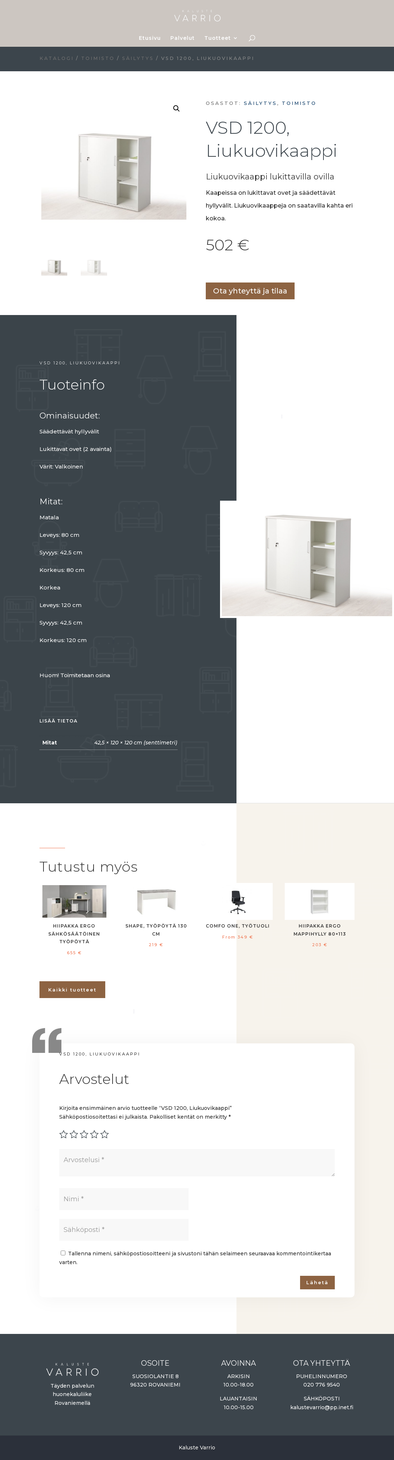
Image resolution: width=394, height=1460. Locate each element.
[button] (176, 108)
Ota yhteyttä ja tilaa (250, 291)
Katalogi (56, 58)
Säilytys (138, 58)
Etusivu (150, 38)
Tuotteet (217, 38)
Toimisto (98, 58)
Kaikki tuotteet (72, 990)
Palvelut (182, 38)
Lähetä (317, 1282)
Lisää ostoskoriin (208, 269)
